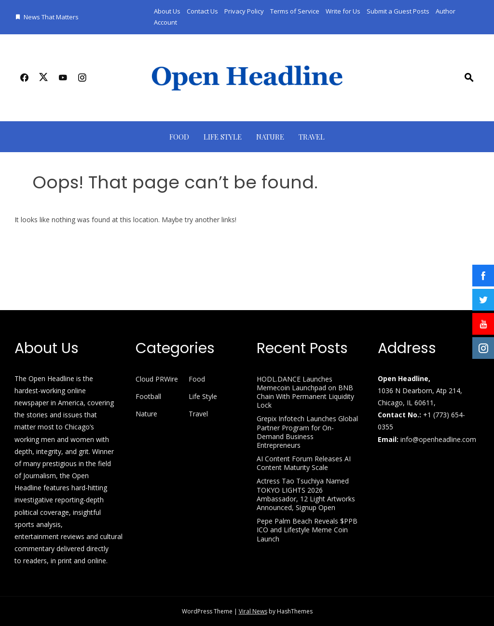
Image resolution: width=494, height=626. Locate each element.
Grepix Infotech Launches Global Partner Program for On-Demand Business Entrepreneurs (307, 432)
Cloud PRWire (157, 379)
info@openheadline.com (438, 439)
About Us (167, 11)
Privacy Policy (244, 11)
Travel (312, 137)
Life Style (223, 137)
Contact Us (202, 11)
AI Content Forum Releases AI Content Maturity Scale (304, 463)
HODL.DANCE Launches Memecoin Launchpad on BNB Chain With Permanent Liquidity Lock (305, 392)
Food (179, 137)
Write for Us (343, 11)
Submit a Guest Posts (398, 11)
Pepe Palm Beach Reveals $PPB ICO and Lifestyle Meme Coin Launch (307, 529)
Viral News (253, 611)
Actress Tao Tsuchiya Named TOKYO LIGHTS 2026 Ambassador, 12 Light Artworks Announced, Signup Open (306, 494)
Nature (270, 137)
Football (148, 396)
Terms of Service (294, 11)
